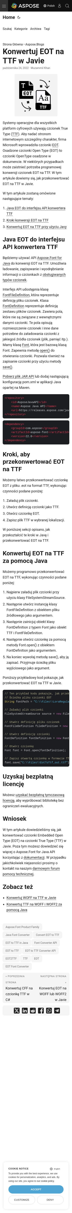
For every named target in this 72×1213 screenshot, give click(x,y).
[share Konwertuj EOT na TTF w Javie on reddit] (33, 1011)
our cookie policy (45, 1181)
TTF (15, 134)
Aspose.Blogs (34, 44)
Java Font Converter (18, 934)
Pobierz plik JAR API (18, 376)
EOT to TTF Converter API (40, 950)
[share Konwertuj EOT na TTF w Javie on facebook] (41, 1011)
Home (9, 17)
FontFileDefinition (16, 295)
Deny (50, 1199)
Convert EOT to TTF (47, 934)
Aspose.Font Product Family (22, 927)
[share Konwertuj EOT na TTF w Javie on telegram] (57, 1011)
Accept (36, 1189)
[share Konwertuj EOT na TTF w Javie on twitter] (17, 1011)
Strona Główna (13, 44)
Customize (21, 1199)
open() (45, 350)
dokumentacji (34, 857)
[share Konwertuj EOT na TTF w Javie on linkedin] (25, 1011)
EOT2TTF (11, 958)
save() (7, 367)
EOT (55, 145)
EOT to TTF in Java (17, 942)
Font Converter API (45, 942)
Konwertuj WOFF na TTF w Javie (31, 898)
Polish (49, 6)
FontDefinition (13, 306)
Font (25, 345)
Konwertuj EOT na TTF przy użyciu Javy (37, 227)
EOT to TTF (12, 950)
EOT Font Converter (17, 966)
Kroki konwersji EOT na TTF (28, 220)
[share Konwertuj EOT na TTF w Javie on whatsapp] (49, 1011)
